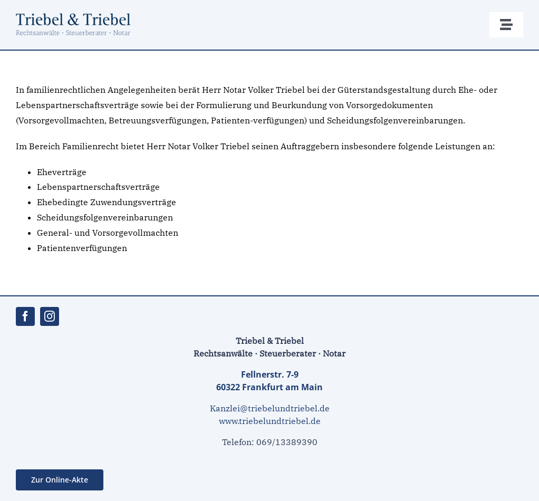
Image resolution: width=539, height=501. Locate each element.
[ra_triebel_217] (79, 14)
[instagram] (49, 316)
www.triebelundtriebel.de (270, 421)
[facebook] (25, 316)
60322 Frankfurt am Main (269, 387)
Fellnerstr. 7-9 (270, 374)
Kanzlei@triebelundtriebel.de (270, 408)
